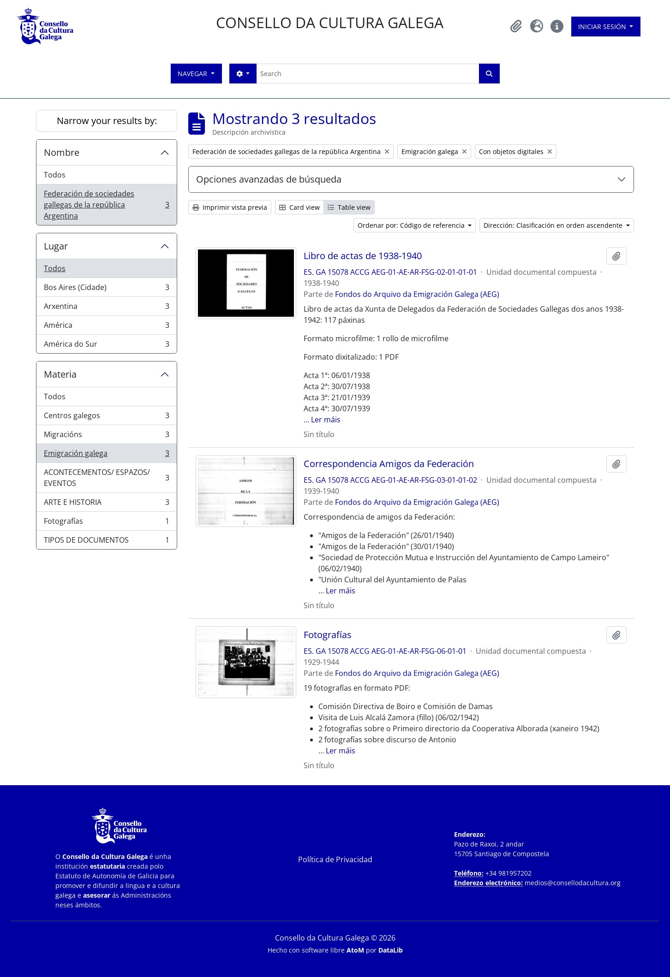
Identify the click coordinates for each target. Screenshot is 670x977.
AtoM (355, 950)
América (106, 327)
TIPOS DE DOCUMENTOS (106, 541)
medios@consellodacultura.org (573, 882)
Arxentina (106, 308)
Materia (60, 374)
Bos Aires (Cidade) (106, 289)
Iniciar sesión (603, 26)
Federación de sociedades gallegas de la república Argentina (106, 205)
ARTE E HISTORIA (106, 504)
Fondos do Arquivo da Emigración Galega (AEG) (417, 294)
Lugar (56, 246)
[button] (516, 26)
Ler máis (326, 419)
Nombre (61, 152)
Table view (349, 207)
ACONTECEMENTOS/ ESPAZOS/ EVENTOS (106, 477)
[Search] (367, 73)
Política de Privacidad (335, 859)
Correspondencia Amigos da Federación (389, 463)
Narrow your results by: (107, 120)
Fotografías (106, 523)
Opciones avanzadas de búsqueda (268, 179)
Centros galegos (106, 417)
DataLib (390, 950)
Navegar (193, 73)
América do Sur (106, 345)
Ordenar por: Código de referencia (412, 225)
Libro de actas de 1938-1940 (363, 255)
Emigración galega (106, 455)
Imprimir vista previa (229, 207)
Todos (55, 175)
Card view (299, 207)
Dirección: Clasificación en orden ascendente (554, 225)
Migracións (106, 436)
